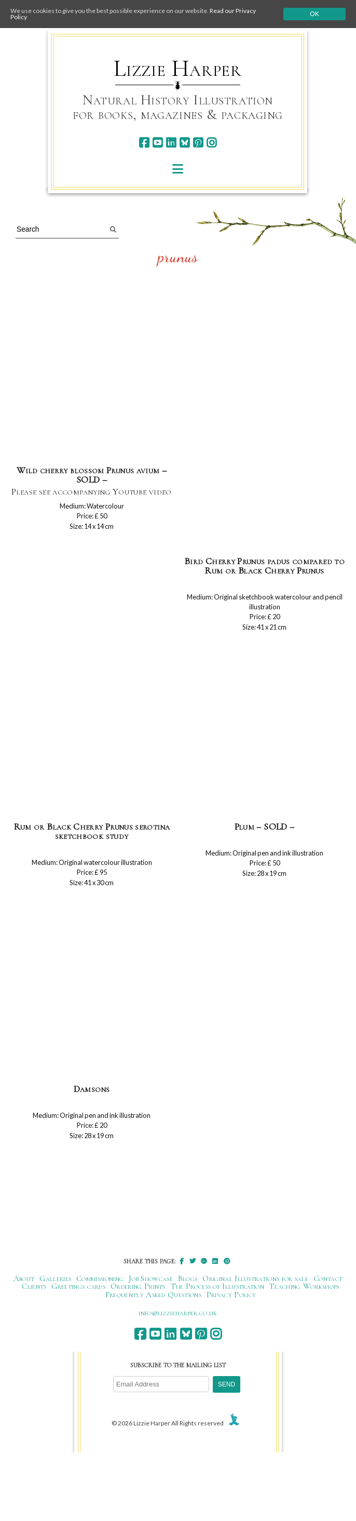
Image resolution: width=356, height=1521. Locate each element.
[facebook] (144, 143)
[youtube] (157, 143)
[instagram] (211, 143)
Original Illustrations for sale (255, 1278)
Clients (34, 1286)
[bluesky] (184, 143)
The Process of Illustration (217, 1286)
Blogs (188, 1278)
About (24, 1278)
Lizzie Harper (178, 69)
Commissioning (100, 1278)
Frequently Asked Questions (153, 1294)
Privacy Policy (231, 1294)
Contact (328, 1278)
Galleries (55, 1278)
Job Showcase (151, 1278)
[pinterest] (198, 143)
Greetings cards (78, 1286)
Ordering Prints (138, 1286)
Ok (314, 14)
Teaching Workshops (304, 1286)
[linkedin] (171, 143)
